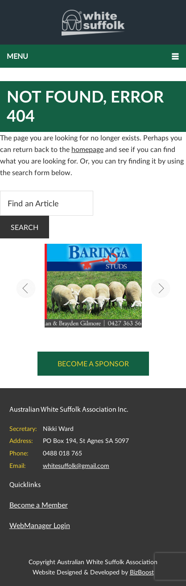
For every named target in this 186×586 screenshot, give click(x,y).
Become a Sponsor (93, 363)
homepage (87, 149)
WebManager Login (39, 525)
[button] (93, 56)
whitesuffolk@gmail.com (76, 465)
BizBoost (142, 572)
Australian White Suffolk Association (93, 22)
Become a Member (38, 504)
